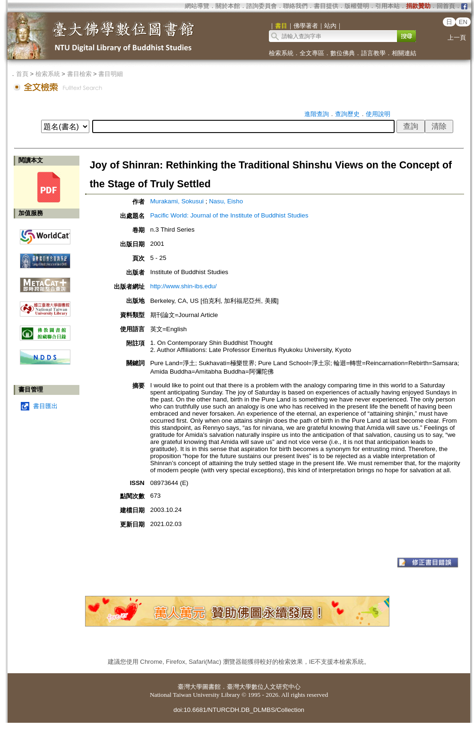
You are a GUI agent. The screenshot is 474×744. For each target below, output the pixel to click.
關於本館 (227, 5)
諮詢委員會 (261, 5)
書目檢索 (79, 73)
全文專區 (312, 53)
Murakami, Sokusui (177, 201)
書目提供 (326, 5)
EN (463, 21)
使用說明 (378, 113)
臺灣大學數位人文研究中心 (264, 686)
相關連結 (404, 53)
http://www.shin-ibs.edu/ (183, 286)
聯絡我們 (295, 5)
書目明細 (110, 73)
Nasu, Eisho (226, 201)
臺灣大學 (190, 686)
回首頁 (446, 5)
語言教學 (373, 53)
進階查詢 (316, 113)
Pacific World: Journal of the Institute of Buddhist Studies (229, 215)
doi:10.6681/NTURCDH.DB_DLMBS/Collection (238, 709)
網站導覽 (197, 5)
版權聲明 (357, 5)
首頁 (22, 73)
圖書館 (211, 686)
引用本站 (387, 5)
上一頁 (457, 37)
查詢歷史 (347, 113)
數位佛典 (342, 53)
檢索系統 (281, 53)
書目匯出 (45, 406)
